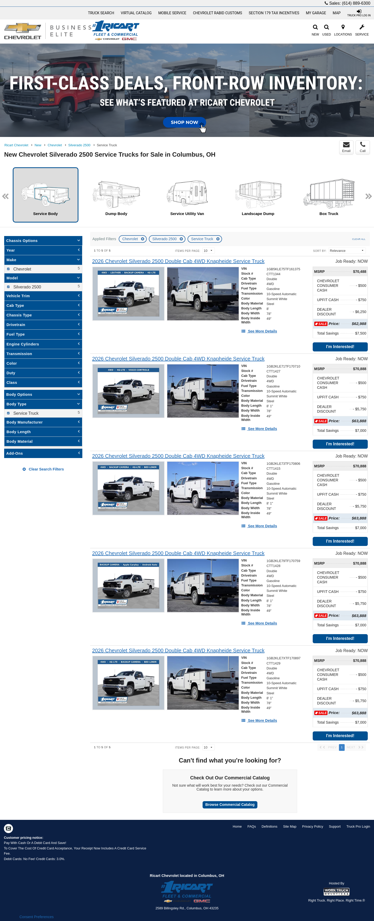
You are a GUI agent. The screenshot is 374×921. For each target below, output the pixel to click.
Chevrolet (130, 239)
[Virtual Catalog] (136, 13)
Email (346, 147)
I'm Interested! (340, 346)
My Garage (316, 13)
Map (336, 13)
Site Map (289, 826)
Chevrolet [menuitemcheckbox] (21, 269)
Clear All (358, 239)
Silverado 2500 (165, 239)
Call (362, 147)
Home (237, 826)
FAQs (252, 826)
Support (335, 826)
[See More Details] (259, 331)
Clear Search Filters (43, 469)
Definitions (269, 826)
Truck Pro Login (358, 826)
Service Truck (202, 239)
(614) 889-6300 (356, 3)
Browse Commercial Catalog (230, 804)
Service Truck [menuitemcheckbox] (25, 413)
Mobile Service (172, 13)
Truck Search (101, 13)
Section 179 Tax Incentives (274, 13)
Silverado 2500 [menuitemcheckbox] (26, 287)
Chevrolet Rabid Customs (217, 13)
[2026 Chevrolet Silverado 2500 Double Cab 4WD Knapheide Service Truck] (178, 261)
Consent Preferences (36, 917)
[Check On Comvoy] (8, 829)
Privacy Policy (312, 826)
